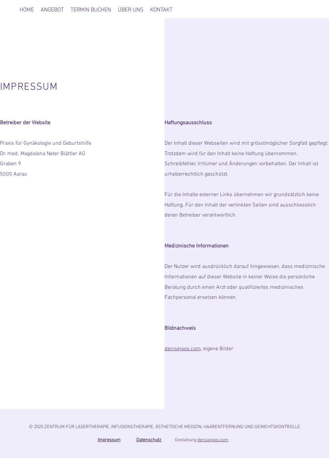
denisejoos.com (182, 349)
